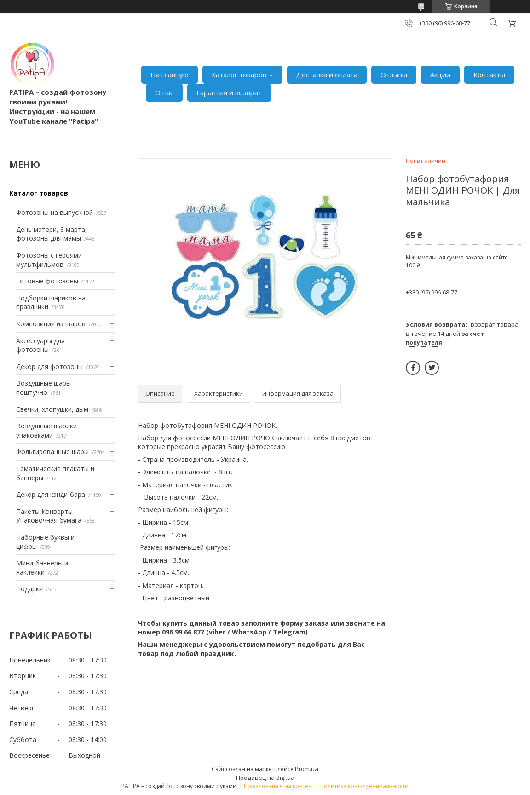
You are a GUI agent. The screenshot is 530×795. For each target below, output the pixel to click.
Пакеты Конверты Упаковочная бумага (48, 516)
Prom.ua (306, 769)
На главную (169, 74)
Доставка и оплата (326, 74)
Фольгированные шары (52, 451)
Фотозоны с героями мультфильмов (49, 260)
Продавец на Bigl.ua (265, 777)
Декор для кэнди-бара (50, 494)
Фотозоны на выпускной (54, 212)
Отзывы (393, 74)
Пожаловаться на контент (279, 786)
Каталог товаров (239, 74)
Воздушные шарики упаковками (46, 430)
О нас (164, 92)
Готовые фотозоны (47, 281)
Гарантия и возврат (229, 92)
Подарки (29, 588)
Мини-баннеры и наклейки (42, 567)
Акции (440, 74)
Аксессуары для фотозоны (40, 345)
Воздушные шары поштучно (43, 388)
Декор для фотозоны (49, 366)
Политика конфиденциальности (364, 786)
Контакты (489, 74)
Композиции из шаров (51, 323)
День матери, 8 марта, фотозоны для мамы (51, 234)
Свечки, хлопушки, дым (52, 409)
